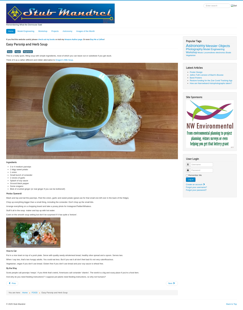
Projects (55, 31)
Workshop (42, 31)
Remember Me (195, 175)
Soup (10, 52)
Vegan (17, 52)
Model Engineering (26, 31)
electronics (220, 52)
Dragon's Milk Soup (64, 60)
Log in (190, 179)
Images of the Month (85, 31)
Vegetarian (28, 52)
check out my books (46, 39)
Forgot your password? (196, 190)
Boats (228, 52)
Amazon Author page (73, 39)
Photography (194, 49)
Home (10, 31)
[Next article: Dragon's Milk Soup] (172, 283)
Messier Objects (218, 46)
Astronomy (67, 31)
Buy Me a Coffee (97, 39)
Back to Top (231, 304)
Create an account (195, 184)
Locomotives (209, 52)
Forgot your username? (196, 187)
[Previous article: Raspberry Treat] (12, 283)
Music (200, 52)
